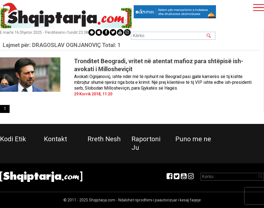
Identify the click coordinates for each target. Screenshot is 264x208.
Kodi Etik (13, 139)
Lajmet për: (61, 45)
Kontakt (55, 139)
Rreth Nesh (104, 139)
